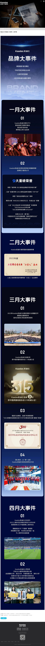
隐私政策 (2, 641)
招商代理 (5, 641)
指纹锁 (18, 641)
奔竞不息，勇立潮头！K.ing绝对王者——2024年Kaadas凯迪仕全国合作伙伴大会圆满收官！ (17, 613)
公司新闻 (2, 28)
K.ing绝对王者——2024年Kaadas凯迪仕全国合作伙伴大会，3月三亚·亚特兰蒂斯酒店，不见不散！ (17, 615)
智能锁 (15, 641)
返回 (3, 618)
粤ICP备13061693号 (23, 644)
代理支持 (9, 641)
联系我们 (12, 641)
